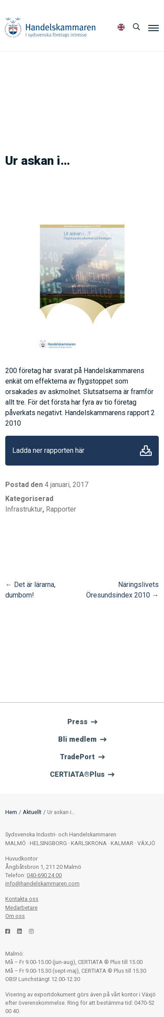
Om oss (15, 916)
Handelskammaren (50, 27)
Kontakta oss (21, 899)
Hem (11, 812)
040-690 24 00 (44, 875)
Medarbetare (21, 907)
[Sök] (136, 27)
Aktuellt (32, 812)
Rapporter (61, 509)
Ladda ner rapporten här (48, 450)
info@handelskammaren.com (42, 883)
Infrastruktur (23, 509)
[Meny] (153, 27)
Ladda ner (146, 451)
